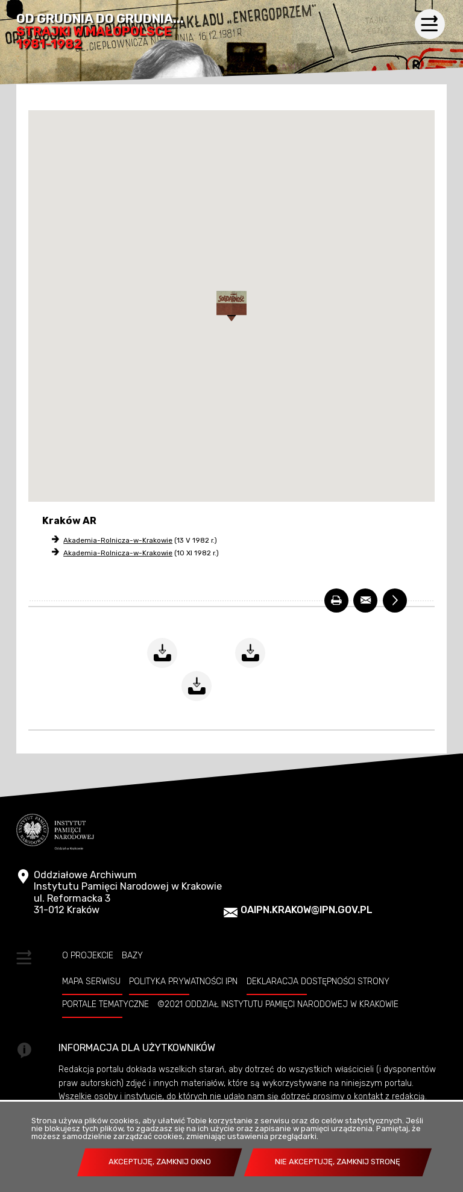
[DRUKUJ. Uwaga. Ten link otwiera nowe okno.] (336, 600)
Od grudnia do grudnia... (100, 31)
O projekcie (87, 955)
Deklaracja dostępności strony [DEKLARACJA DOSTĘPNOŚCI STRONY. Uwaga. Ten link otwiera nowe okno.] (318, 981)
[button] (231, 306)
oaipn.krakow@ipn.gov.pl (307, 910)
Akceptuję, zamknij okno (160, 1161)
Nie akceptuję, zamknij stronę (337, 1161)
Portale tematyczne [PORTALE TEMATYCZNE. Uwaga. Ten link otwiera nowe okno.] (105, 1004)
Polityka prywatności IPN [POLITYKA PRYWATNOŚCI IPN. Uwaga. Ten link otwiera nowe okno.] (183, 981)
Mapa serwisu (91, 981)
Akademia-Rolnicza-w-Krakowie (117, 540)
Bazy (132, 955)
